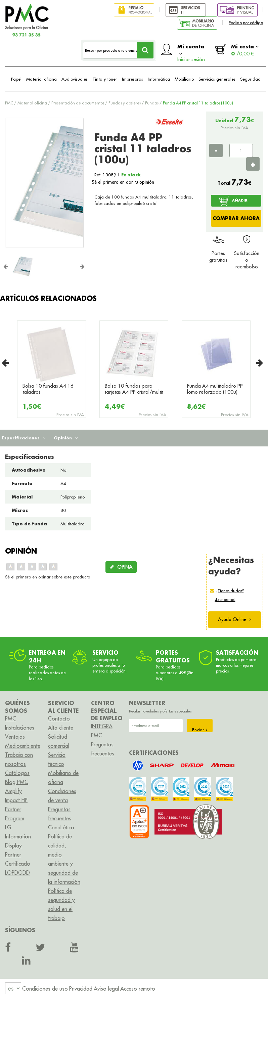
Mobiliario (184, 79)
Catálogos (17, 773)
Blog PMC (16, 782)
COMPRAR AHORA (236, 218)
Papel (16, 79)
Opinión (66, 437)
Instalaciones (19, 727)
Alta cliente (60, 727)
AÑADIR (240, 200)
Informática (159, 79)
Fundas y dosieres (124, 102)
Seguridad (250, 79)
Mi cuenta (191, 51)
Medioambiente (22, 745)
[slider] (32, 566)
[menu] (13, 988)
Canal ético (61, 827)
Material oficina (41, 79)
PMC (9, 102)
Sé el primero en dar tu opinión (123, 182)
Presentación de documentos (77, 102)
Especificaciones (24, 437)
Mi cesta (245, 50)
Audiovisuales (74, 79)
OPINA (121, 567)
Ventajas (15, 736)
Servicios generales (216, 79)
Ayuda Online (234, 619)
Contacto (59, 718)
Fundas (152, 102)
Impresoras (132, 79)
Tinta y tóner (104, 79)
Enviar (200, 729)
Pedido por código (246, 22)
